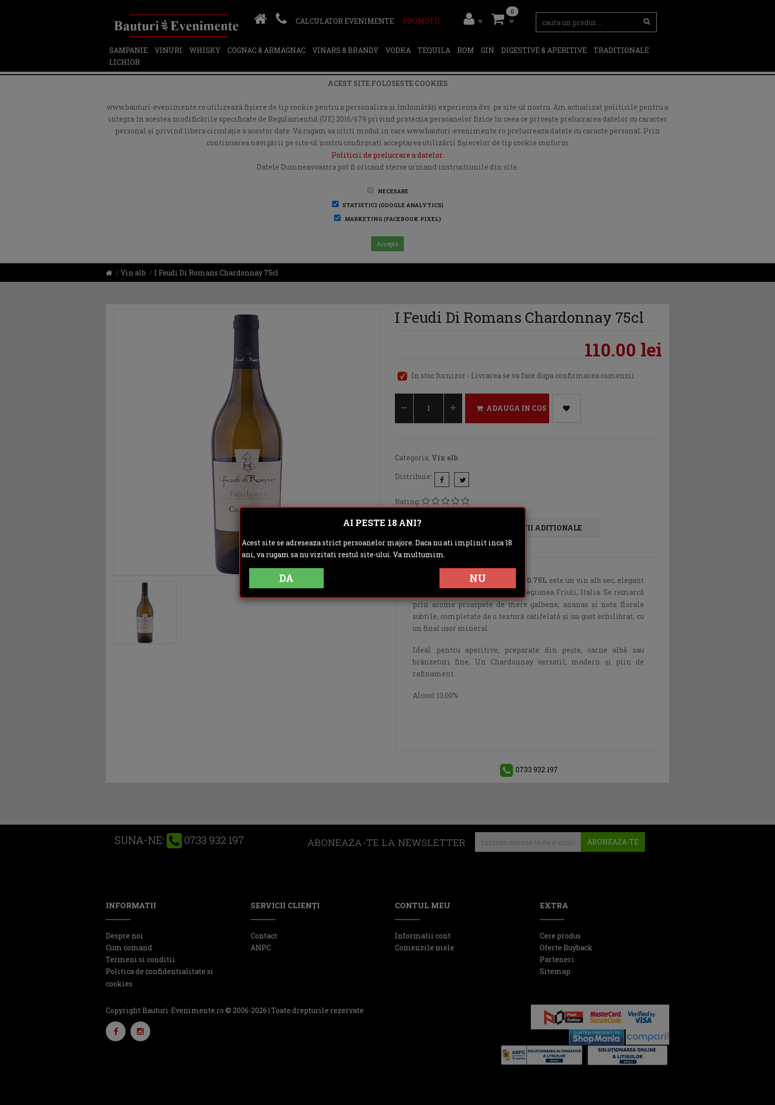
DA (286, 578)
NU (478, 578)
